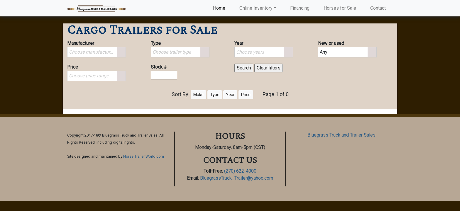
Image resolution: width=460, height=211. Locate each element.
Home (220, 8)
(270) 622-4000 (240, 171)
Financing (300, 8)
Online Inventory (256, 8)
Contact (378, 8)
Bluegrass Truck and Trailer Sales (341, 135)
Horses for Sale (340, 8)
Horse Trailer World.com (143, 156)
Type (214, 94)
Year (230, 94)
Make (198, 94)
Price (246, 94)
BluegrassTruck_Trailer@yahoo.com (236, 178)
